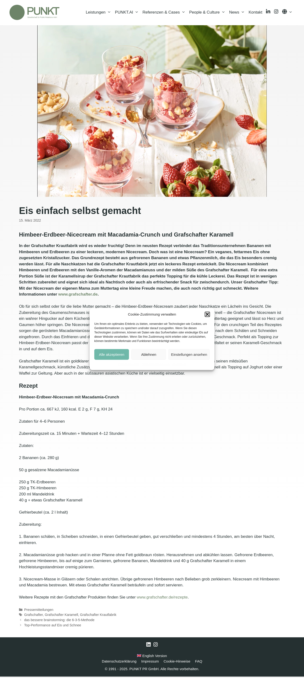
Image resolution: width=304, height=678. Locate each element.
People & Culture (208, 13)
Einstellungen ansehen (189, 354)
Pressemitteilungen (38, 611)
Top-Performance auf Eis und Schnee (52, 627)
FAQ (198, 663)
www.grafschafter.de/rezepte (162, 598)
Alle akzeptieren (111, 354)
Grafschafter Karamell (61, 616)
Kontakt (255, 13)
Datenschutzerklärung (156, 364)
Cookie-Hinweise (128, 364)
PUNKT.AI (128, 13)
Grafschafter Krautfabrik (98, 616)
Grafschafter (33, 616)
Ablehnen (148, 354)
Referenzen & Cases (164, 13)
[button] (207, 314)
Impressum (179, 364)
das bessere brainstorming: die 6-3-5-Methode (59, 621)
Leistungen (99, 13)
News (238, 13)
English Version (152, 657)
